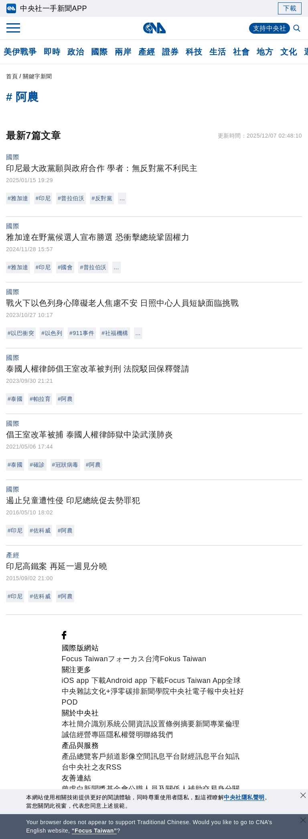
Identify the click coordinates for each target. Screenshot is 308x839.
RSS (114, 767)
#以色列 (51, 333)
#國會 (65, 267)
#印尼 (43, 198)
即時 (52, 51)
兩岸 (123, 51)
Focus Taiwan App (195, 680)
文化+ (101, 691)
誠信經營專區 (84, 735)
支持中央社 (269, 28)
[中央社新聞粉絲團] (64, 637)
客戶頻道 (106, 756)
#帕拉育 (40, 399)
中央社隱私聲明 (244, 797)
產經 (146, 51)
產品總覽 (76, 756)
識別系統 (106, 724)
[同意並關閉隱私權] (303, 796)
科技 (194, 51)
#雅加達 (18, 198)
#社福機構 (114, 333)
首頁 (12, 76)
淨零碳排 (125, 691)
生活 (217, 51)
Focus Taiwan (85, 659)
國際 (99, 51)
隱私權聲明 (125, 735)
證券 (170, 51)
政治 (75, 51)
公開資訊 (136, 724)
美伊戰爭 (20, 51)
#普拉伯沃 (71, 198)
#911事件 (81, 333)
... (122, 198)
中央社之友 (87, 767)
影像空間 (136, 756)
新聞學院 (155, 691)
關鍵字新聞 (37, 76)
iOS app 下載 (84, 680)
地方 (265, 51)
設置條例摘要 (173, 724)
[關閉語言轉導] (303, 821)
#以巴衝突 (21, 333)
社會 (241, 51)
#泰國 (15, 399)
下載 (289, 8)
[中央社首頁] (154, 28)
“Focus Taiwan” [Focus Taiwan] (94, 830)
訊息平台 (165, 756)
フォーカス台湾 (134, 659)
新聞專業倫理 (217, 724)
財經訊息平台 (202, 756)
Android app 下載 (135, 680)
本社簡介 (76, 724)
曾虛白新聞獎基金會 (95, 789)
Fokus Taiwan (183, 659)
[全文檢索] (297, 28)
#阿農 (65, 399)
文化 (288, 51)
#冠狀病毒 (65, 464)
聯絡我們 (158, 735)
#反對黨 (101, 198)
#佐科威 (40, 530)
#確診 (37, 464)
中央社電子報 (192, 691)
